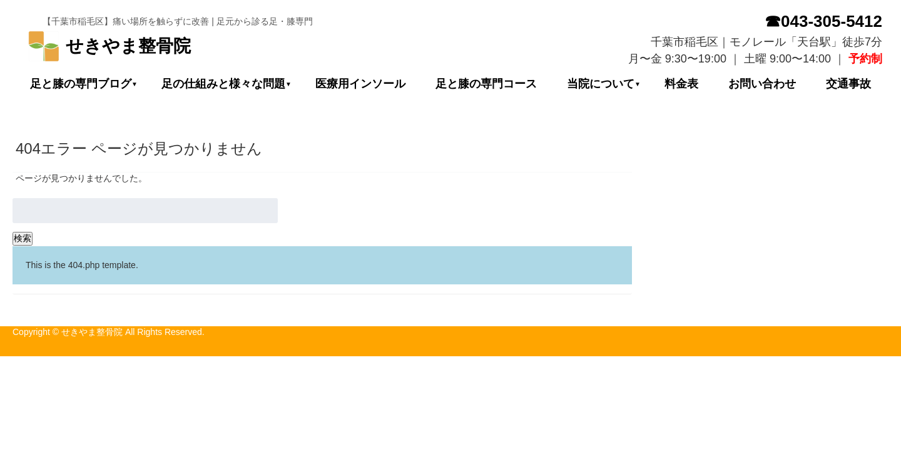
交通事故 (848, 84)
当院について (600, 84)
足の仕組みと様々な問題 (223, 84)
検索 (22, 238)
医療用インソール (360, 84)
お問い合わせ (762, 84)
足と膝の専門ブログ (80, 84)
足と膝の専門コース (486, 84)
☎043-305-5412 (823, 21)
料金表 (681, 84)
